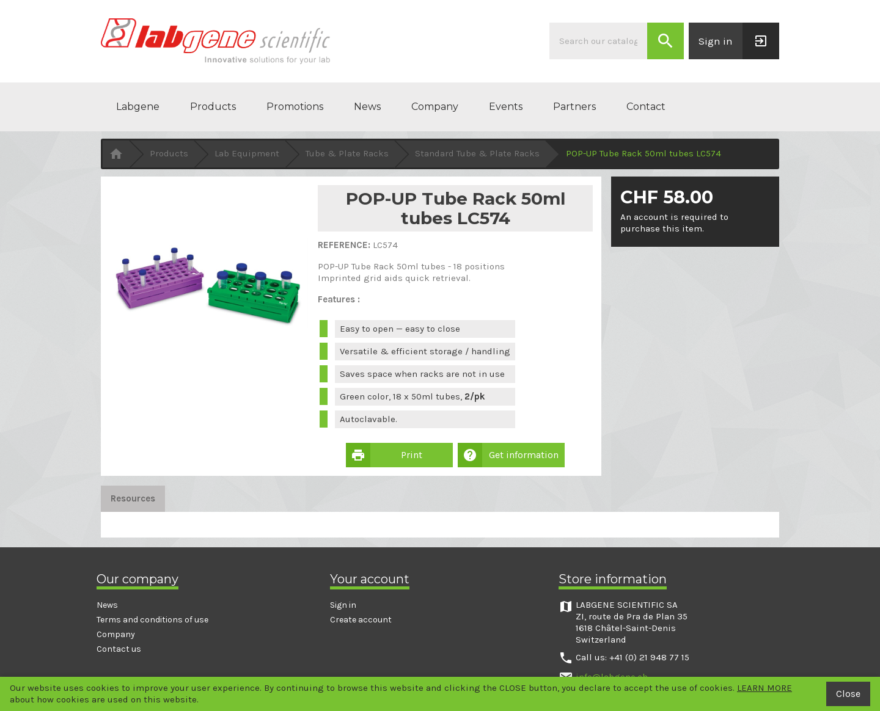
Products (213, 106)
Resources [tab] (133, 498)
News (367, 106)
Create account (361, 619)
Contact (646, 106)
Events (505, 106)
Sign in (343, 605)
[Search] (598, 41)
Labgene (138, 106)
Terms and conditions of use (152, 619)
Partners (574, 106)
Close (848, 693)
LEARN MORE (764, 687)
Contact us (119, 649)
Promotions (294, 106)
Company (434, 106)
